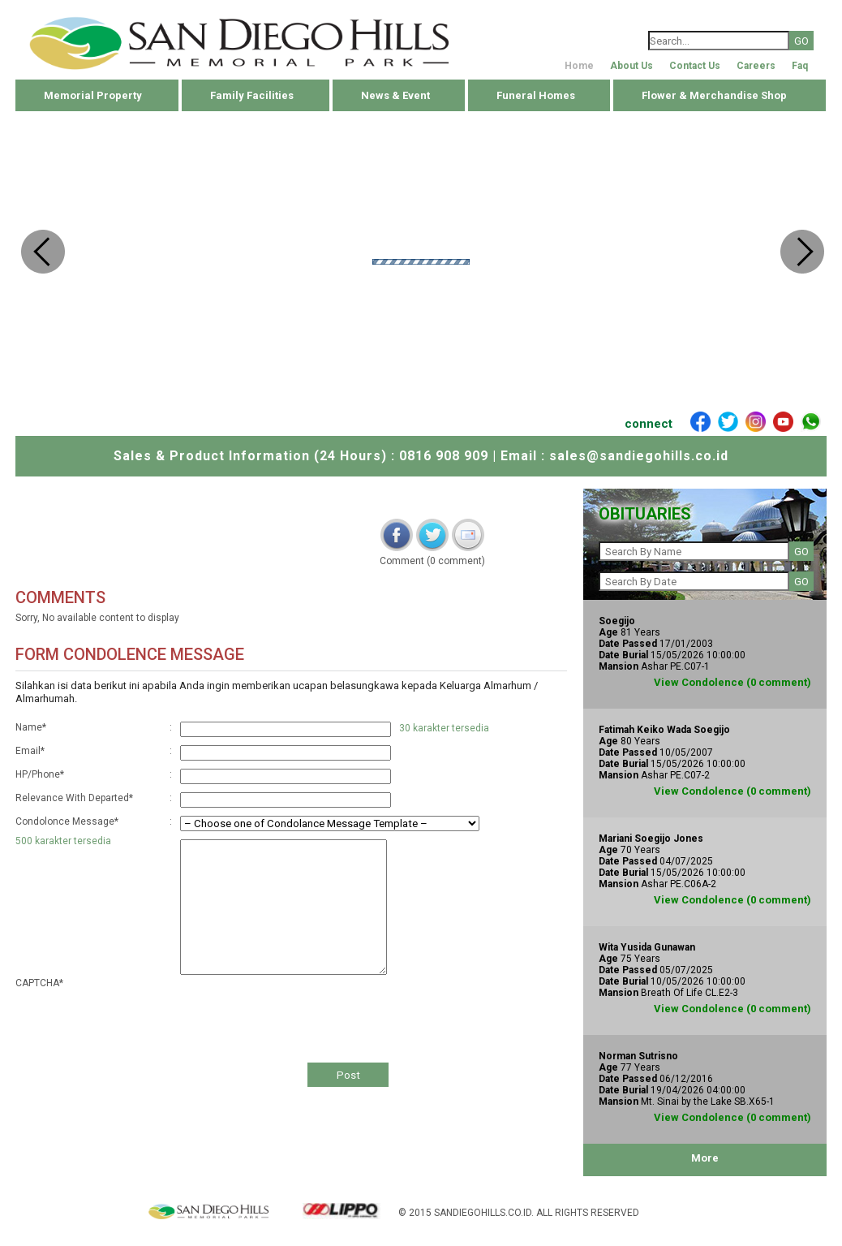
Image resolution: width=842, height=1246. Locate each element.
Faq (800, 65)
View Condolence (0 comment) (732, 682)
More (705, 1158)
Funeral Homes (535, 95)
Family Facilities (252, 95)
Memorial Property (93, 95)
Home (579, 65)
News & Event (395, 95)
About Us (631, 65)
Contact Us (694, 65)
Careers (756, 65)
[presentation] (303, 1014)
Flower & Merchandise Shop (714, 95)
